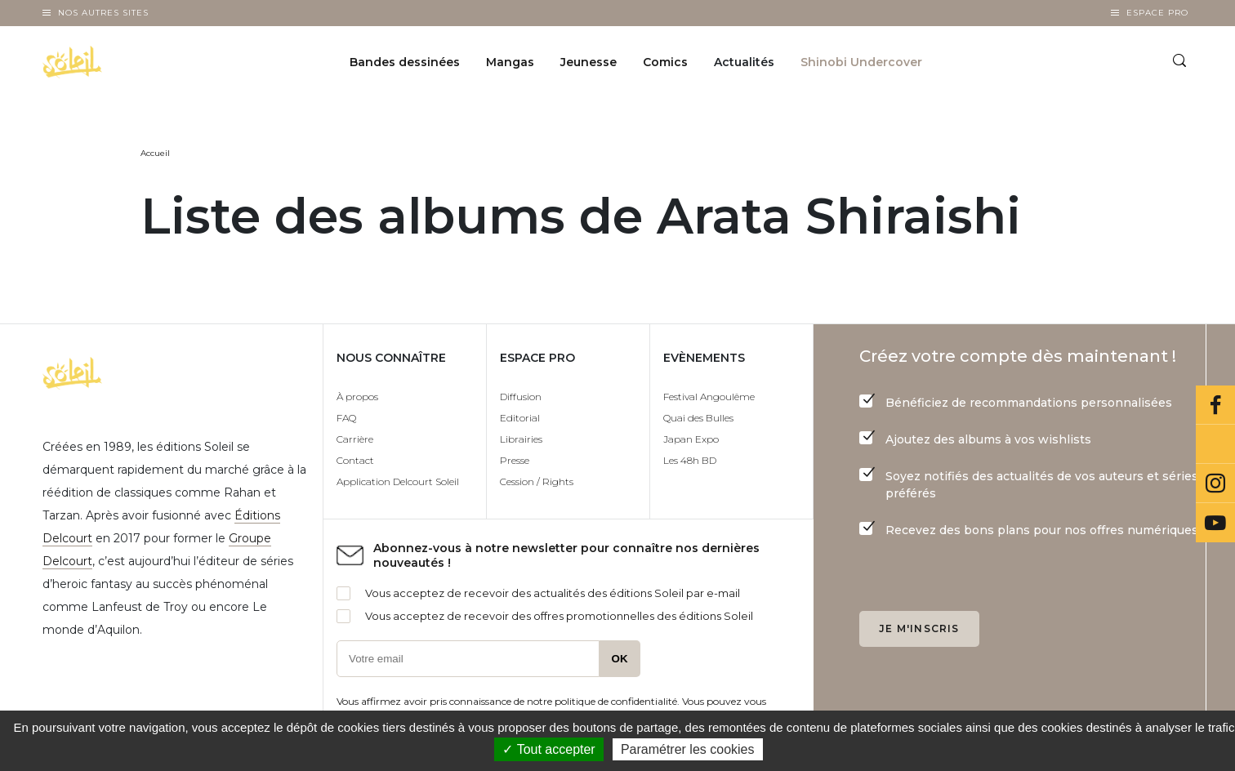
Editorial (520, 418)
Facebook (1215, 405)
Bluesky (1215, 444)
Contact (355, 460)
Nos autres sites (103, 12)
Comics (665, 62)
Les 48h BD (689, 460)
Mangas (510, 62)
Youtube (1215, 522)
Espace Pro (1157, 12)
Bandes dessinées (405, 62)
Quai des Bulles (698, 418)
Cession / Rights (536, 481)
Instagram (1215, 483)
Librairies (521, 439)
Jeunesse (588, 62)
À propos (357, 396)
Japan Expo (691, 439)
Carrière (355, 439)
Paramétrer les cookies (688, 749)
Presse (514, 460)
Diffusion (521, 396)
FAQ (346, 418)
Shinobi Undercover (861, 62)
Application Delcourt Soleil (398, 481)
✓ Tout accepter (548, 749)
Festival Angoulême (709, 396)
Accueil (155, 153)
